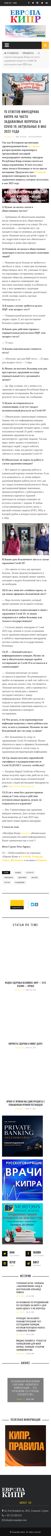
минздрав (8, 877)
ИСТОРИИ (20, 1296)
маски (34, 877)
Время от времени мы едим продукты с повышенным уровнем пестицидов (26, 1103)
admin (22, 1532)
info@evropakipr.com (16, 1520)
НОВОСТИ (19, 990)
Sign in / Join (10, 3)
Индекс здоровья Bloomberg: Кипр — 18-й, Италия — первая (25, 984)
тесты (7, 882)
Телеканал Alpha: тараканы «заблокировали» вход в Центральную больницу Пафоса (30, 1287)
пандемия (19, 882)
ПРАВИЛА (28, 53)
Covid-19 (29, 873)
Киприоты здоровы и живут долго (25, 1043)
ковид (18, 873)
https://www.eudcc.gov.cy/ (21, 786)
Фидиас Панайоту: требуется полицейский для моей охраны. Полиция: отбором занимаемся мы (31, 1345)
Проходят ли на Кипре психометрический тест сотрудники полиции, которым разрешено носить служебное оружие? (30, 1324)
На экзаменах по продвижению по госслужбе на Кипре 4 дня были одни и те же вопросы (32, 1305)
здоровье (22, 877)
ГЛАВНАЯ (12, 53)
